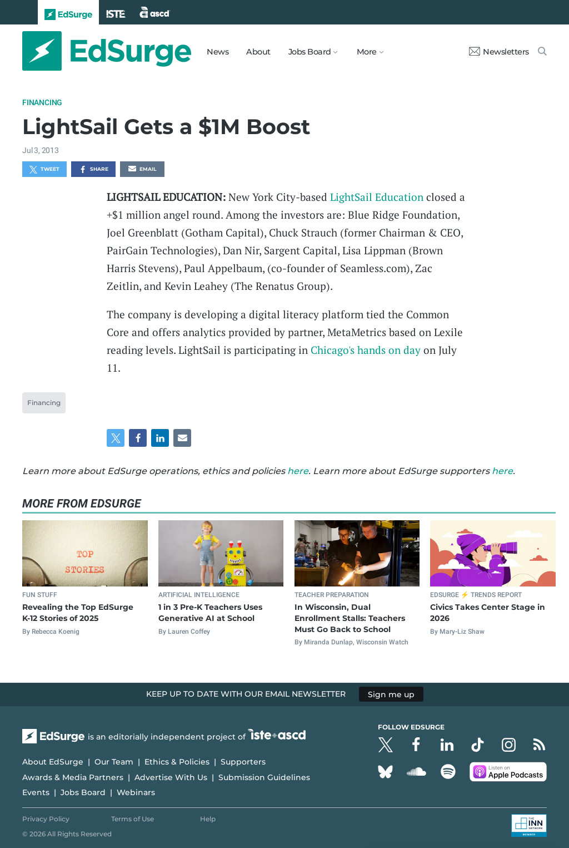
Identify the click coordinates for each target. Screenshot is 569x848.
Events (35, 792)
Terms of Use (132, 819)
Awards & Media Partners (72, 777)
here (297, 471)
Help (208, 819)
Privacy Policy (45, 819)
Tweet (44, 170)
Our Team (113, 762)
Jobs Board (83, 792)
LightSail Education (378, 197)
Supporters (243, 762)
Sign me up (391, 694)
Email (142, 170)
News (217, 52)
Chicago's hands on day (366, 350)
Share (93, 170)
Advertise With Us (170, 777)
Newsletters (499, 52)
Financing (42, 102)
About (258, 52)
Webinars (136, 792)
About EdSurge (52, 762)
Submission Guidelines (264, 777)
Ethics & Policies (176, 762)
